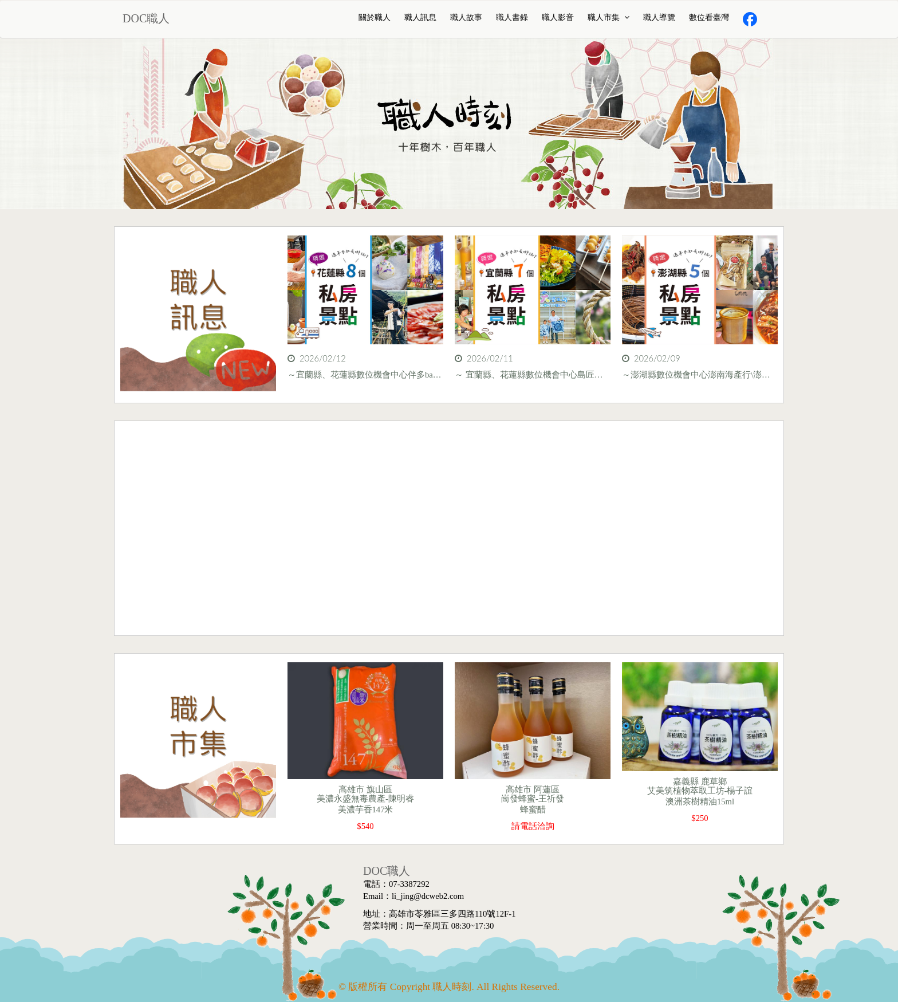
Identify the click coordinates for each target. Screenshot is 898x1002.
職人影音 (558, 17)
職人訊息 (420, 17)
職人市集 (609, 17)
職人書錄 (512, 17)
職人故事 (466, 17)
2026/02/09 (651, 358)
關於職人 (375, 17)
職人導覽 (659, 17)
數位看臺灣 (709, 17)
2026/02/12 (316, 358)
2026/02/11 (484, 358)
